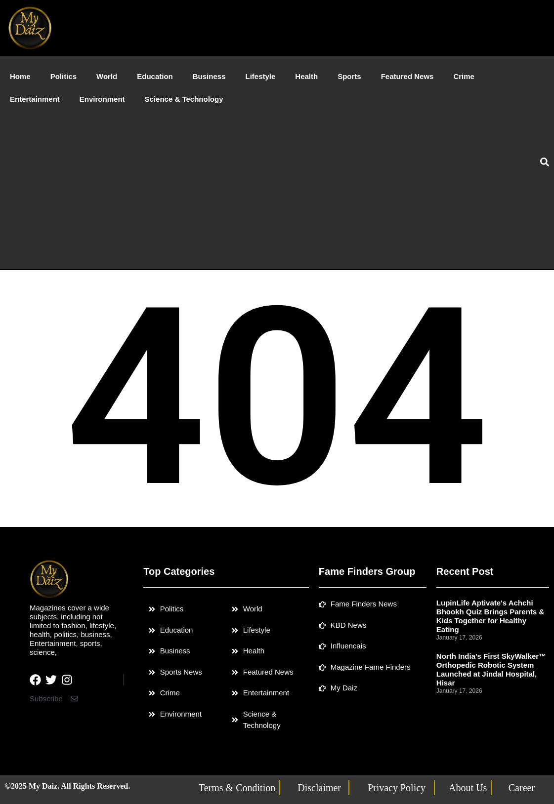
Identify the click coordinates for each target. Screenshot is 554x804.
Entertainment (35, 99)
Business (209, 76)
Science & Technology (184, 99)
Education (155, 76)
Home (20, 76)
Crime (463, 76)
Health (306, 76)
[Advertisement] (258, 185)
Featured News (407, 76)
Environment (102, 99)
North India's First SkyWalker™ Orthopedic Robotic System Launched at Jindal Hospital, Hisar (491, 669)
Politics (63, 76)
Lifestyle (260, 76)
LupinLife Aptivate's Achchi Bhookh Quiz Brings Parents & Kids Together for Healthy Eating (490, 616)
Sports (349, 76)
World (106, 76)
